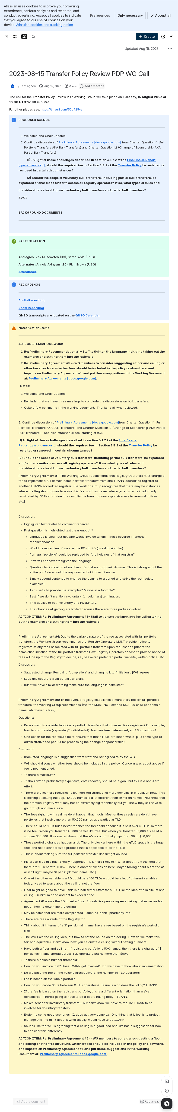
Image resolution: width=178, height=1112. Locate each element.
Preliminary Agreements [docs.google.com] (90, 142)
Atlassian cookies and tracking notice (44, 25)
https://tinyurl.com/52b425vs (61, 109)
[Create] (147, 36)
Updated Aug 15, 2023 (142, 49)
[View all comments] (167, 1081)
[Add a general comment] (30, 1101)
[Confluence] (24, 36)
